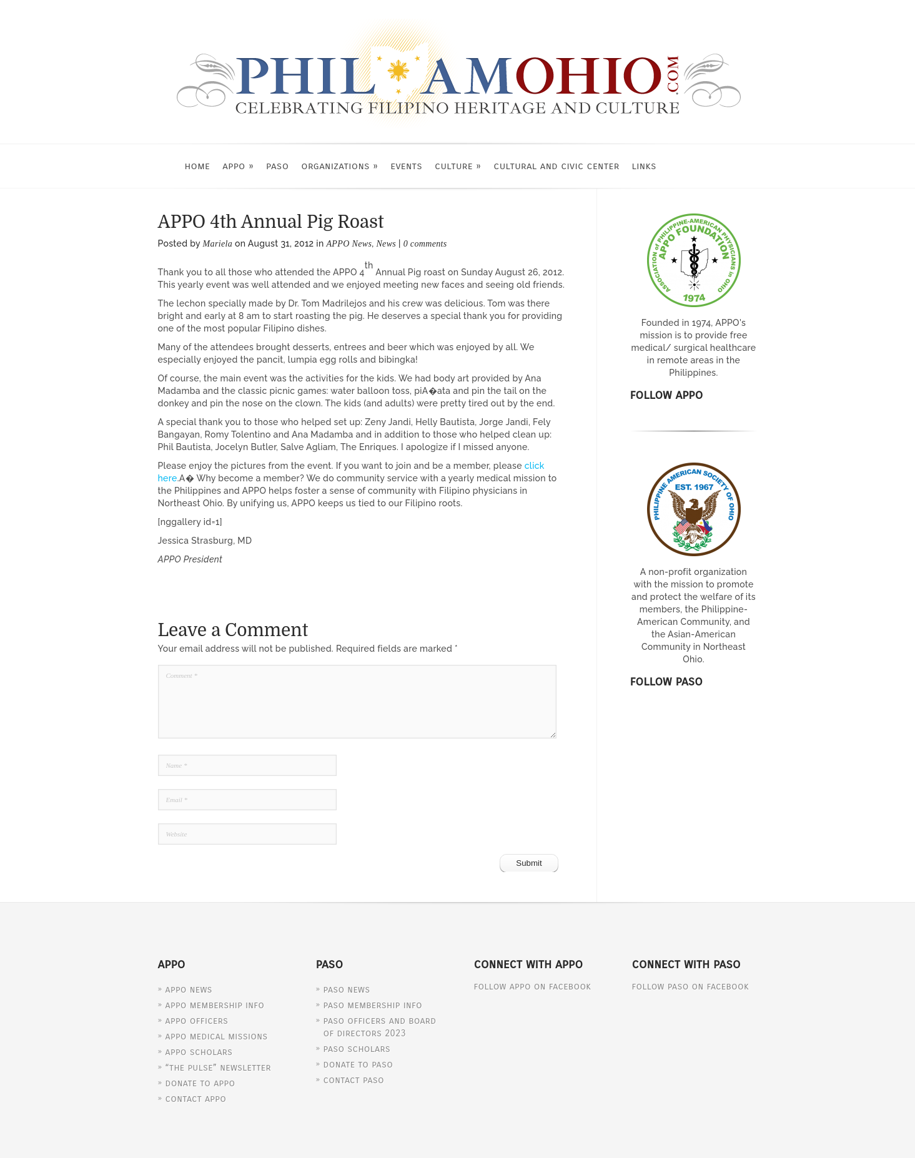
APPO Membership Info (215, 1005)
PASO (277, 166)
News (386, 243)
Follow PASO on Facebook (690, 986)
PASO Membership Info (373, 1005)
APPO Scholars (199, 1051)
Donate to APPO (200, 1083)
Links (644, 166)
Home (197, 166)
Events (406, 166)
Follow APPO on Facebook (532, 986)
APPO (238, 166)
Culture (458, 166)
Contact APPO (196, 1098)
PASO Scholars (357, 1048)
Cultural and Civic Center (556, 166)
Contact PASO (354, 1080)
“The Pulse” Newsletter (218, 1067)
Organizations (339, 166)
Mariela (218, 243)
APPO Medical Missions (217, 1036)
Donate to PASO (358, 1064)
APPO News (349, 243)
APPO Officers (197, 1020)
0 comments (425, 243)
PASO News (347, 989)
